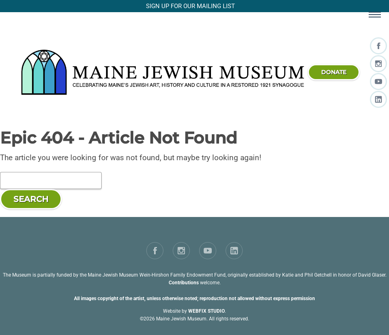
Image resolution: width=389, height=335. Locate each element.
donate (333, 72)
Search (30, 199)
